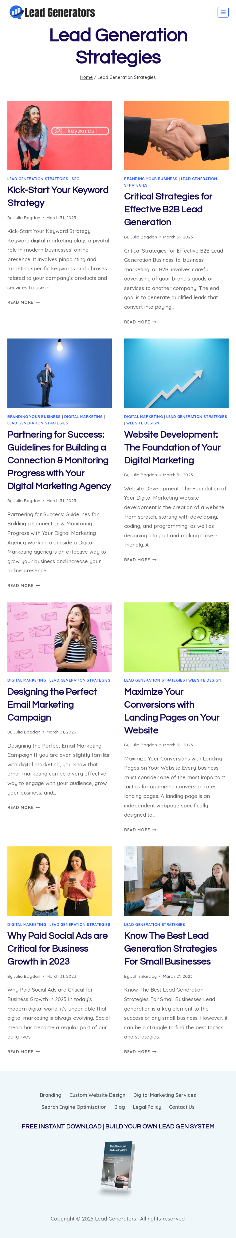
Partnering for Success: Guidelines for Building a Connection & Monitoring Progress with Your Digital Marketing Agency (59, 460)
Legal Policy (147, 1107)
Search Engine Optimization (74, 1107)
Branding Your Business (151, 178)
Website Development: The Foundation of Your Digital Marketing (172, 447)
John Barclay (143, 976)
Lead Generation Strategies (37, 178)
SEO (76, 178)
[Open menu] (223, 12)
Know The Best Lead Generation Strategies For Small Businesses (170, 948)
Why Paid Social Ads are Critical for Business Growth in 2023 (57, 948)
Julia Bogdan (27, 217)
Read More (23, 302)
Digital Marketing (83, 416)
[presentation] (59, 135)
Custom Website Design (97, 1095)
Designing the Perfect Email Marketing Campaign (52, 704)
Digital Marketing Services (164, 1095)
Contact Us (182, 1107)
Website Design (142, 423)
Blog (119, 1107)
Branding (50, 1095)
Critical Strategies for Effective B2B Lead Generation (168, 209)
